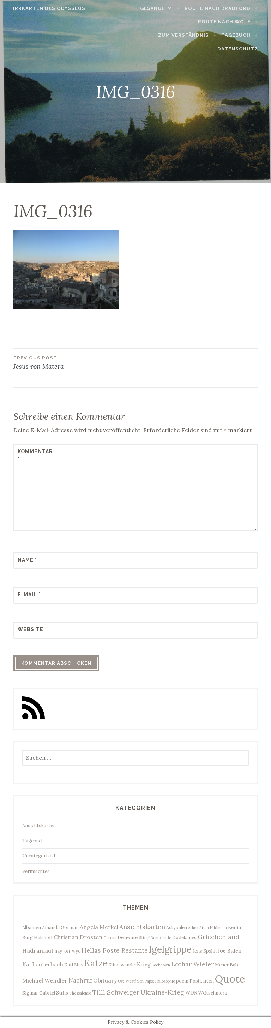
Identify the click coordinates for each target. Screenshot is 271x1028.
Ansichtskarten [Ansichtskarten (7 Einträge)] (142, 927)
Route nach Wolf (228, 21)
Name (27, 560)
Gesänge (156, 8)
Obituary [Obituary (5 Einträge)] (105, 980)
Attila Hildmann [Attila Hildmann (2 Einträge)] (213, 927)
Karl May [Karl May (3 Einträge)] (73, 965)
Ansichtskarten (39, 826)
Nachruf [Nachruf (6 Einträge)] (80, 980)
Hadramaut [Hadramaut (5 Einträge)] (38, 950)
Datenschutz (241, 48)
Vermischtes (36, 871)
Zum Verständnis (187, 35)
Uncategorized (38, 856)
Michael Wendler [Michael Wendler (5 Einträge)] (44, 980)
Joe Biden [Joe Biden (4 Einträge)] (229, 950)
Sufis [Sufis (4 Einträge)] (62, 992)
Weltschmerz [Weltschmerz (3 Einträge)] (212, 993)
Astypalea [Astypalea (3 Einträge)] (176, 927)
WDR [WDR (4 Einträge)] (191, 992)
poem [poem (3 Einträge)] (182, 981)
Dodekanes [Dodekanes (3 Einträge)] (184, 938)
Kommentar (35, 455)
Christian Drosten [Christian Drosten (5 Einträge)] (78, 937)
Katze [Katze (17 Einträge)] (95, 963)
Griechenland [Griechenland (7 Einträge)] (219, 937)
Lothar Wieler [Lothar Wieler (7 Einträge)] (192, 964)
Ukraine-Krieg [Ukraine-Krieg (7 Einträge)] (162, 992)
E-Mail (29, 594)
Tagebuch (239, 35)
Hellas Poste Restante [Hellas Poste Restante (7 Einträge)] (115, 950)
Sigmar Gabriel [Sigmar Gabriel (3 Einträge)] (38, 993)
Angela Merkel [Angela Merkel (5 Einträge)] (99, 926)
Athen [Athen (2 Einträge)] (193, 927)
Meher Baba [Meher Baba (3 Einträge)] (228, 965)
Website (30, 629)
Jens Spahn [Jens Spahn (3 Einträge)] (205, 951)
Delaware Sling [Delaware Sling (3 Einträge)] (134, 938)
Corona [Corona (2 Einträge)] (109, 937)
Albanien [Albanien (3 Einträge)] (31, 927)
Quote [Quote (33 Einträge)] (230, 978)
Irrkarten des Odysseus (45, 8)
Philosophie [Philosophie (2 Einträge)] (165, 981)
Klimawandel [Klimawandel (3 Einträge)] (122, 965)
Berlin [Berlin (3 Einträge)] (234, 927)
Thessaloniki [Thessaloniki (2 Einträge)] (80, 993)
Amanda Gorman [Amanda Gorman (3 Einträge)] (60, 927)
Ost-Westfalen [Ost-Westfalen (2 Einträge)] (131, 981)
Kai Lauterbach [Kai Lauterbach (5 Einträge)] (42, 964)
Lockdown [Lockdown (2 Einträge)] (161, 964)
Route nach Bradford (221, 8)
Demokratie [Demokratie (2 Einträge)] (161, 937)
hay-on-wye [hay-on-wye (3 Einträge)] (67, 951)
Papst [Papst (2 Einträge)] (149, 981)
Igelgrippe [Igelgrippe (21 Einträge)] (170, 949)
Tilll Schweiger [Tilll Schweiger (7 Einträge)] (115, 992)
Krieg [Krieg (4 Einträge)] (144, 964)
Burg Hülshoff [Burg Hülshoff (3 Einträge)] (37, 938)
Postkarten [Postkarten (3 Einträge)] (201, 981)
